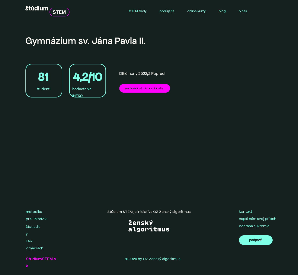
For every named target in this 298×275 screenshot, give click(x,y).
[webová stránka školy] (144, 88)
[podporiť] (256, 240)
